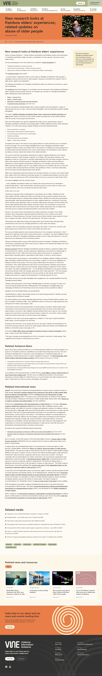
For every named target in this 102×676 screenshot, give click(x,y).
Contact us (21, 658)
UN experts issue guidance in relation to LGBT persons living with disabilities (29, 431)
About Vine (58, 643)
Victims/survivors (11, 547)
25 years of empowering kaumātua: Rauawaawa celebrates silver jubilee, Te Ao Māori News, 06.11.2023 (34, 537)
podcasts (11, 89)
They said (21, 410)
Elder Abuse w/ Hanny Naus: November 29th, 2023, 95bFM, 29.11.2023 (26, 521)
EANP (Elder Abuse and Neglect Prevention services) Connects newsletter (37, 331)
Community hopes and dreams (16, 103)
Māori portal (58, 653)
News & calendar (82, 648)
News (11, 41)
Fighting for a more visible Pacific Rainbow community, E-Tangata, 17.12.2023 (27, 514)
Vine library (58, 648)
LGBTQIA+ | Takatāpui (40, 544)
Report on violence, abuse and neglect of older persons (48, 448)
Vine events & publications (85, 643)
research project (13, 73)
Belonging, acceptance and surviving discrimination (22, 101)
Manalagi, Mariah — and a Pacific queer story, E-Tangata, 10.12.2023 (25, 517)
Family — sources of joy (14, 97)
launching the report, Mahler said (38, 459)
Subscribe (10, 627)
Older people (52, 544)
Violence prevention (83, 653)
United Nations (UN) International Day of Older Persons (32, 404)
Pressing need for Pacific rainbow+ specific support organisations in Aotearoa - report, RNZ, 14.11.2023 (34, 528)
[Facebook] (6, 667)
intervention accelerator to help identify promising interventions (40, 494)
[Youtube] (10, 667)
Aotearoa (8, 544)
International (27, 544)
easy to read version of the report (46, 481)
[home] (11, 3)
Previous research (11, 249)
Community (18, 544)
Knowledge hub (59, 659)
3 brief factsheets (47, 62)
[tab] (8, 566)
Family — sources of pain (14, 99)
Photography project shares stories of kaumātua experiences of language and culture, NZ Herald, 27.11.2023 (36, 524)
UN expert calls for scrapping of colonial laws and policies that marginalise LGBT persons (33, 434)
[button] (80, 3)
